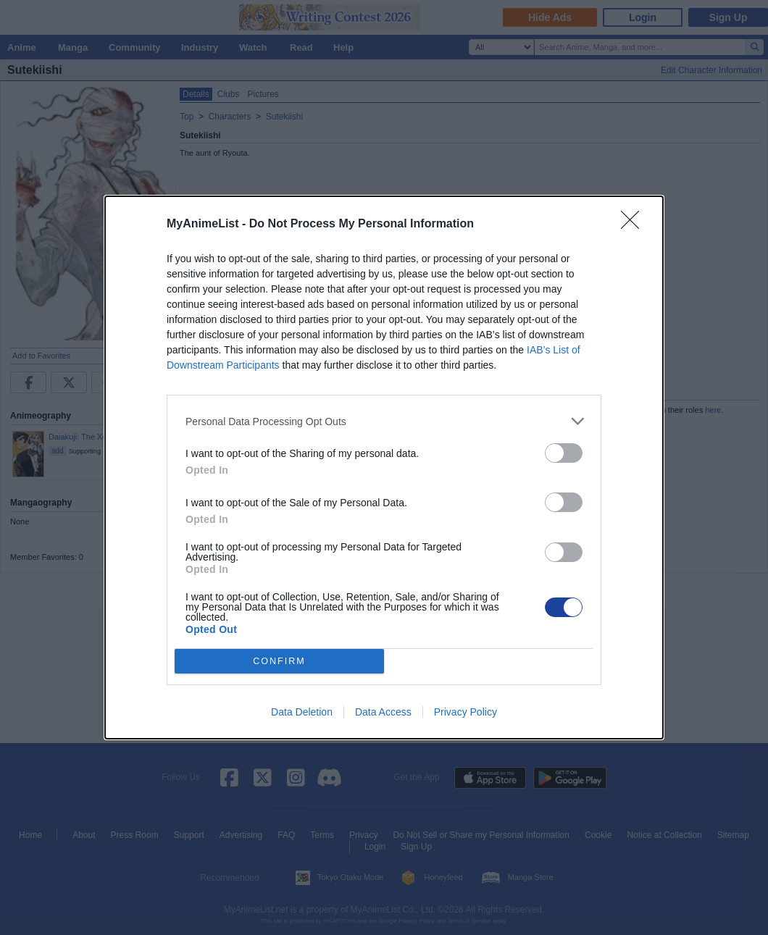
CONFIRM (279, 661)
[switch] (564, 453)
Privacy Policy (465, 712)
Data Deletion (302, 712)
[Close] (634, 224)
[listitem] (384, 421)
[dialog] (384, 467)
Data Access (383, 712)
